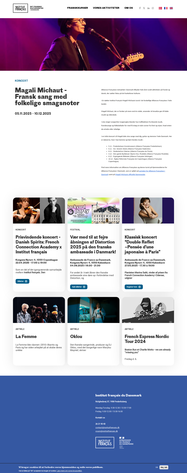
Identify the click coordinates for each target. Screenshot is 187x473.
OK (157, 467)
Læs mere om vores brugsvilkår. (69, 471)
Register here (135, 287)
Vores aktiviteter (106, 8)
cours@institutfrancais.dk (106, 431)
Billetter (23, 281)
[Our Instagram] (153, 8)
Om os (128, 8)
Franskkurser (77, 8)
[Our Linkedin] (148, 8)
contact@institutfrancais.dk (107, 427)
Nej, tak (164, 467)
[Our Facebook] (140, 8)
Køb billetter (79, 287)
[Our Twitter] (144, 8)
